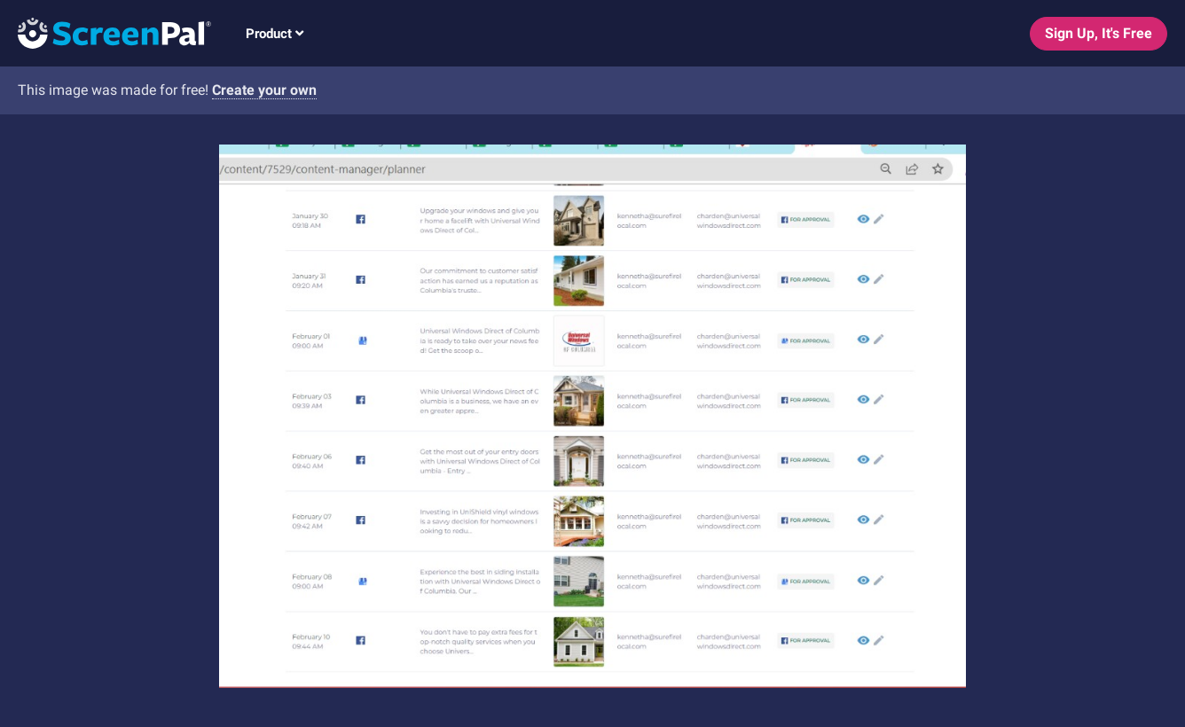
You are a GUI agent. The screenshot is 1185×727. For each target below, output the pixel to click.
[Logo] (105, 32)
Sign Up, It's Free (1098, 33)
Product (274, 34)
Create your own (264, 90)
